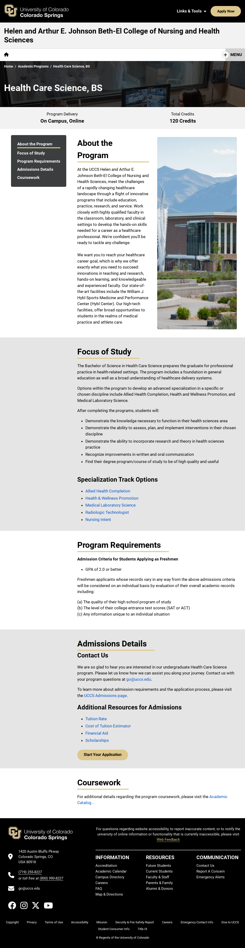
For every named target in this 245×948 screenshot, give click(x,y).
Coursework (28, 177)
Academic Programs (33, 66)
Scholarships (97, 740)
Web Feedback (168, 839)
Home (8, 66)
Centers (50, 54)
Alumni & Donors (159, 888)
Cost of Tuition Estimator (108, 726)
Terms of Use (54, 922)
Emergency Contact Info (197, 922)
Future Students (158, 865)
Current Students (159, 871)
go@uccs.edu (138, 679)
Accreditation (106, 865)
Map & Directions (109, 894)
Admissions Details (35, 169)
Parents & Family (159, 883)
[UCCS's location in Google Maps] (40, 857)
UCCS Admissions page (105, 695)
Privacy (32, 922)
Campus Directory (109, 877)
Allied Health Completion (107, 491)
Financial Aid (96, 733)
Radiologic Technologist (107, 512)
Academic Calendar (111, 871)
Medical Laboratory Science (110, 505)
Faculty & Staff (157, 877)
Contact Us (146, 54)
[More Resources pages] (78, 55)
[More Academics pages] (114, 55)
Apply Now (211, 11)
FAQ (98, 888)
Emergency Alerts (210, 877)
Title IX (142, 929)
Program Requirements (38, 161)
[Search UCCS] (235, 11)
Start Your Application (101, 755)
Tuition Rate (96, 718)
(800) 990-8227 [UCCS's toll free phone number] (51, 878)
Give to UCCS (230, 922)
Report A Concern (210, 871)
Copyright (12, 922)
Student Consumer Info (113, 929)
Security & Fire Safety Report (134, 922)
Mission (101, 922)
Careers (101, 883)
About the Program (34, 144)
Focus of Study (31, 153)
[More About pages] (26, 55)
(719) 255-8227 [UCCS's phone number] (30, 872)
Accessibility (79, 922)
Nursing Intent (98, 519)
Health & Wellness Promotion (111, 498)
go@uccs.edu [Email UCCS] (29, 888)
